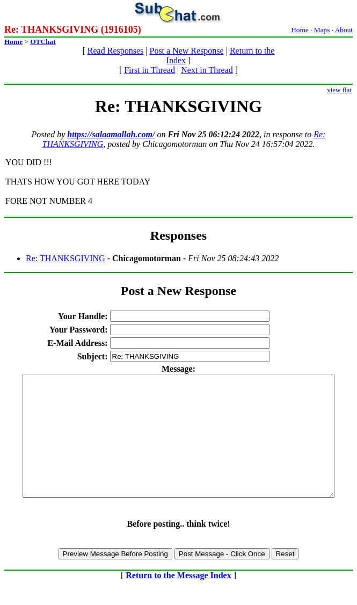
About (344, 30)
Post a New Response (186, 50)
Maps (322, 30)
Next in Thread (207, 70)
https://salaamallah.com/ (111, 134)
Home (300, 30)
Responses (178, 235)
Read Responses (115, 50)
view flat (339, 90)
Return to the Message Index (178, 599)
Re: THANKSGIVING (65, 258)
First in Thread (149, 70)
